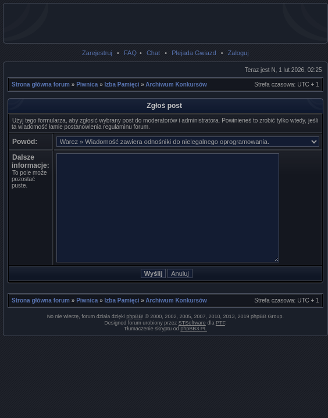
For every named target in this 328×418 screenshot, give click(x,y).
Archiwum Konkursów (176, 84)
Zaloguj (238, 52)
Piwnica (87, 84)
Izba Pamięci (122, 84)
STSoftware (192, 323)
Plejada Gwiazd (194, 52)
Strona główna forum (41, 84)
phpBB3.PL (193, 328)
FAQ (130, 52)
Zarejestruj (97, 52)
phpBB (134, 316)
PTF (220, 323)
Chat (153, 52)
